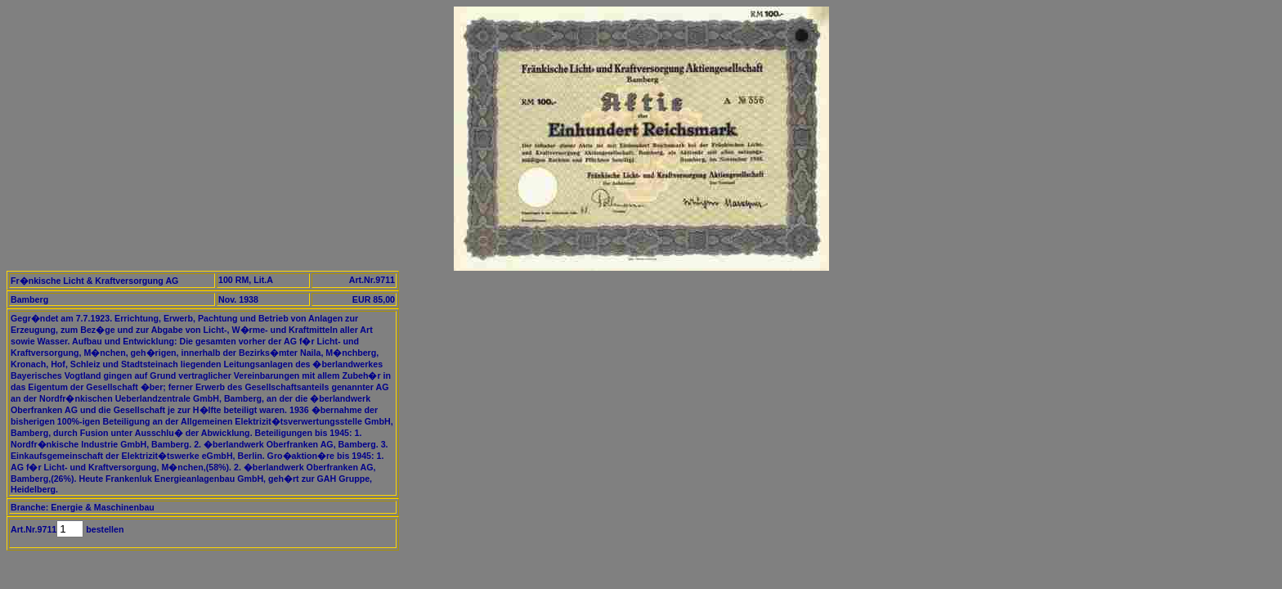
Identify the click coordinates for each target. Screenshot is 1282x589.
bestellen (103, 529)
